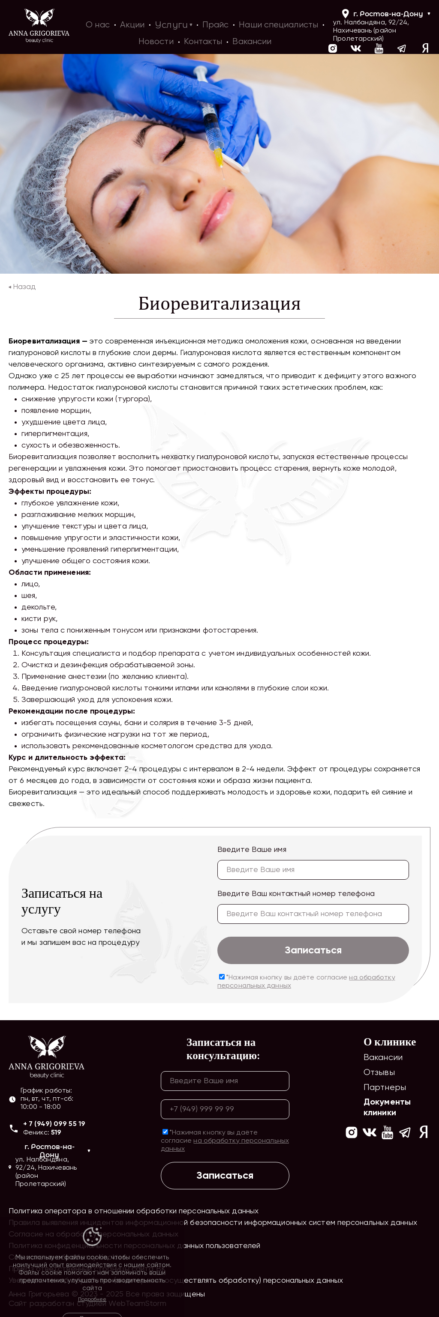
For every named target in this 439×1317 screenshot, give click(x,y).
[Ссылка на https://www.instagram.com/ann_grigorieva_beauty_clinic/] (351, 1134)
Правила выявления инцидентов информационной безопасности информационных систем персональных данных (213, 1223)
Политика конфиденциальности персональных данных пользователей (134, 1246)
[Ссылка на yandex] (425, 49)
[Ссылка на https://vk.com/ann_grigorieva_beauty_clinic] (356, 49)
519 (56, 1132)
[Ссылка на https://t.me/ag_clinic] (402, 49)
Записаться (313, 950)
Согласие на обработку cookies (67, 1257)
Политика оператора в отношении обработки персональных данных (134, 1211)
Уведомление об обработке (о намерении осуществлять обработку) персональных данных (176, 1280)
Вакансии (383, 1057)
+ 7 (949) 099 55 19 (54, 1124)
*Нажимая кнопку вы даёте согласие (306, 981)
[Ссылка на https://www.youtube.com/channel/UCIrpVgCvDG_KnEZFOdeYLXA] (379, 49)
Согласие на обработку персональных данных (93, 1234)
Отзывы (379, 1072)
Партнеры (385, 1087)
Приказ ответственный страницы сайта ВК (87, 1269)
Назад (22, 287)
